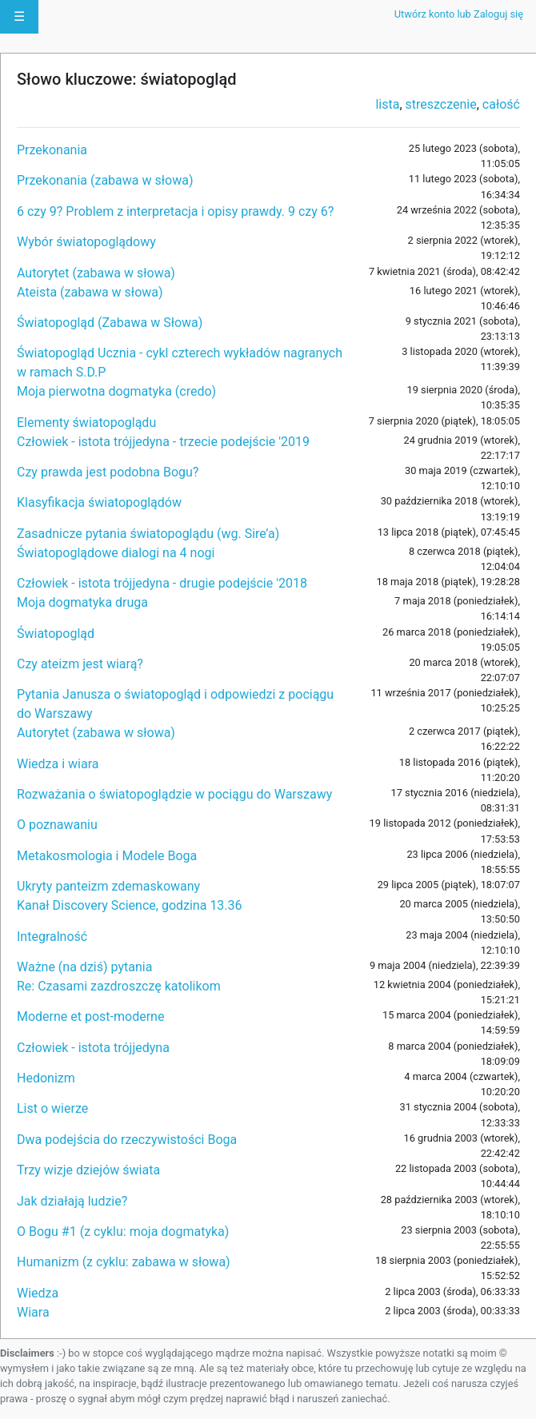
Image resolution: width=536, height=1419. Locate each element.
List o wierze (52, 1108)
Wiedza (37, 1293)
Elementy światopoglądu (86, 422)
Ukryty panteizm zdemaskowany (108, 886)
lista (387, 104)
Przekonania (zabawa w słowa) (105, 180)
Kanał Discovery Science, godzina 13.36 (129, 905)
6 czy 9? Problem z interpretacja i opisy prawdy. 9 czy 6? (175, 211)
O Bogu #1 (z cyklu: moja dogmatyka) (123, 1231)
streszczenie (441, 104)
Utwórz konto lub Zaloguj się (458, 14)
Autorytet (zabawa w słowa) (96, 273)
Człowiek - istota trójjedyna (93, 1047)
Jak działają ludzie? (72, 1201)
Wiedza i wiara (58, 763)
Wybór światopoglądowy (86, 241)
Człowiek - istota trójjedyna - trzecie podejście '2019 (163, 441)
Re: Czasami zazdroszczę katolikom (119, 986)
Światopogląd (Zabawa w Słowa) (109, 322)
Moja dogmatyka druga (82, 602)
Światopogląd (55, 633)
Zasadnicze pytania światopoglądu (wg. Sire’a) (148, 533)
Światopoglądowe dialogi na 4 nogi (115, 552)
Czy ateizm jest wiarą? (80, 664)
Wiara (33, 1312)
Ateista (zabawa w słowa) (90, 292)
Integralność (52, 936)
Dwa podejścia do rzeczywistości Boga (127, 1139)
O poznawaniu (57, 824)
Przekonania (52, 149)
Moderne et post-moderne (90, 1016)
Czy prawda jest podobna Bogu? (107, 472)
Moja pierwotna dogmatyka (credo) (116, 391)
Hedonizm (46, 1078)
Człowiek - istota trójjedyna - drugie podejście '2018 (162, 583)
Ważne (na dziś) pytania (84, 967)
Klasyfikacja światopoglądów (99, 502)
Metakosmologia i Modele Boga (107, 855)
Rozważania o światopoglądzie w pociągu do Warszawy (174, 794)
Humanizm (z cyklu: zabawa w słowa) (123, 1262)
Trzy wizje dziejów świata (88, 1170)
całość (501, 104)
